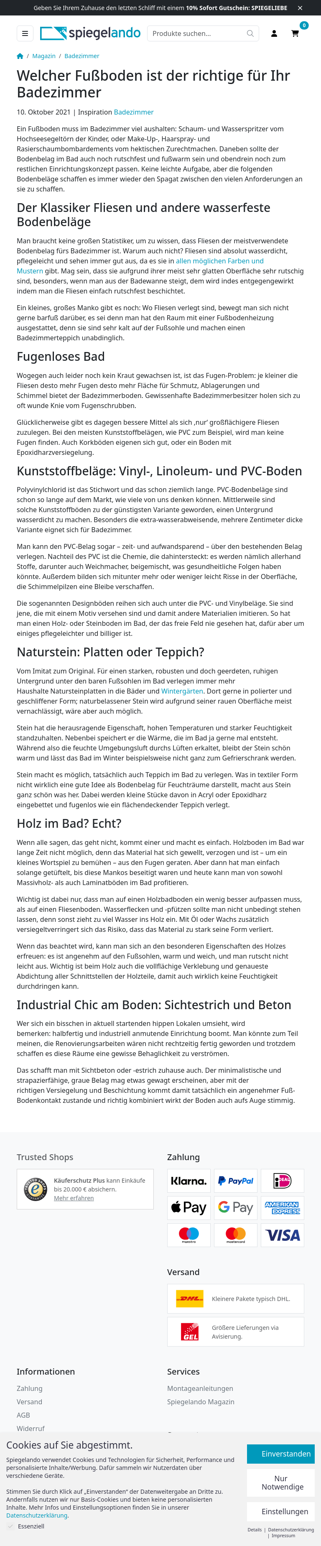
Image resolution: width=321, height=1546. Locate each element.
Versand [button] (29, 1401)
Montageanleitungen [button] (200, 1388)
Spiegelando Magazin (200, 1401)
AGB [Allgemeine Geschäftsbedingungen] (23, 1415)
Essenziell (25, 1526)
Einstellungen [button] (285, 1511)
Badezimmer (81, 56)
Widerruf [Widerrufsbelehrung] (30, 1428)
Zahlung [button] (30, 1388)
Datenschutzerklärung (36, 1515)
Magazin (44, 56)
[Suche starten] (250, 33)
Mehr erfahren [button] (74, 1198)
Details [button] (255, 1530)
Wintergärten (182, 691)
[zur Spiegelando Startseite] (90, 32)
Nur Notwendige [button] (283, 1482)
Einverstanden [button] (286, 1454)
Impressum (283, 1535)
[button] (35, 1189)
